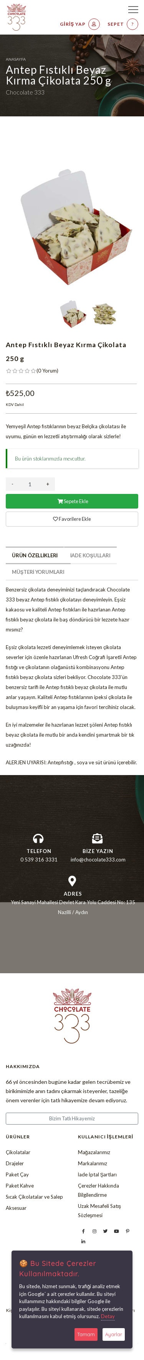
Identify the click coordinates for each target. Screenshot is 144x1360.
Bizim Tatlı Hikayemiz (72, 1118)
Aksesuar (16, 1208)
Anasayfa (16, 59)
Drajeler (15, 1163)
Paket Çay (17, 1174)
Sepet (123, 24)
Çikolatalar (18, 1152)
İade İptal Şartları (97, 1174)
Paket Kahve (20, 1186)
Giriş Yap (80, 24)
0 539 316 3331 (39, 859)
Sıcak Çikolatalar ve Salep (34, 1197)
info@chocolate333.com (98, 859)
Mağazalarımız (94, 1152)
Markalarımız (92, 1163)
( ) (47, 371)
